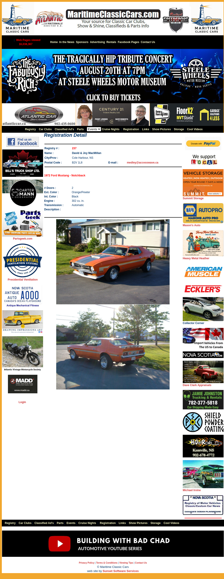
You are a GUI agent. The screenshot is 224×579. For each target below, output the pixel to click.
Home (54, 42)
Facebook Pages (128, 42)
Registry (30, 129)
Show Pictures (161, 129)
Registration (131, 129)
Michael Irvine (203, 489)
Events (70, 523)
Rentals (111, 42)
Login (22, 402)
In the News (66, 42)
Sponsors (82, 42)
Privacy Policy (86, 563)
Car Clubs (45, 129)
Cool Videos (195, 129)
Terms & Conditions (106, 563)
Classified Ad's (64, 129)
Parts (80, 129)
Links (145, 129)
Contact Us (148, 42)
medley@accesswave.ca (142, 162)
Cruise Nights (110, 129)
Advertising (97, 42)
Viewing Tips (126, 563)
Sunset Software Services (121, 571)
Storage (179, 129)
